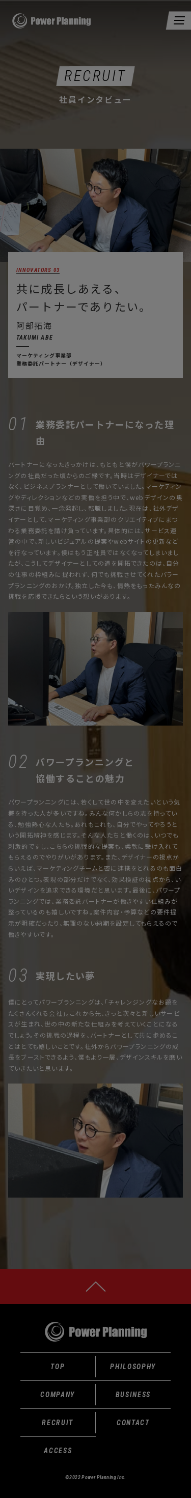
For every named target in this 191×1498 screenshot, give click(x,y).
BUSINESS (133, 1395)
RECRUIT (57, 1423)
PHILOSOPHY (133, 1367)
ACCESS (58, 1451)
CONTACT (133, 1423)
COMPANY (57, 1395)
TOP (57, 1367)
